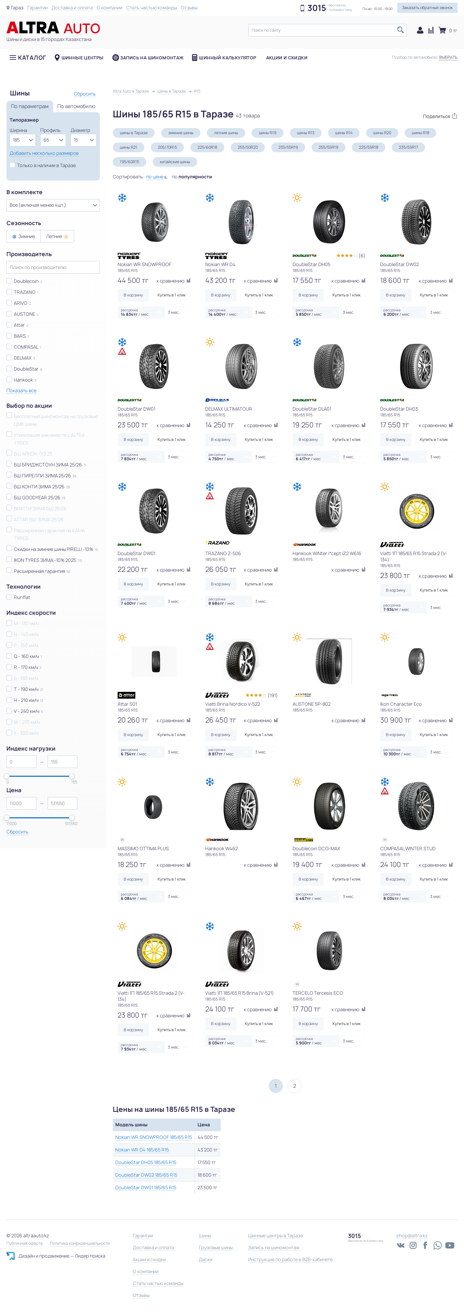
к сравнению (173, 281)
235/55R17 (408, 147)
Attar (19, 325)
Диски (205, 1259)
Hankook (23, 380)
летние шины (226, 132)
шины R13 (305, 132)
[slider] (7, 776)
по (192, 177)
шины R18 (420, 132)
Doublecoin (26, 281)
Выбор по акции (29, 405)
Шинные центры (83, 58)
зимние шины (180, 132)
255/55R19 (328, 147)
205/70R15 (167, 147)
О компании (109, 8)
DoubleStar (26, 369)
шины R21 (128, 147)
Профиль (50, 130)
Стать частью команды (151, 8)
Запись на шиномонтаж (152, 58)
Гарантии (37, 8)
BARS (20, 336)
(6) (362, 256)
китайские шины (175, 161)
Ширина (18, 130)
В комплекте (24, 192)
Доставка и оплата (72, 8)
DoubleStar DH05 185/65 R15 (145, 1162)
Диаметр (80, 130)
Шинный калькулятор (227, 58)
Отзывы (189, 8)
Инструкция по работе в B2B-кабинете (290, 1259)
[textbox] (327, 30)
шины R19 (267, 132)
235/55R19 (288, 147)
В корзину (133, 295)
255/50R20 (248, 147)
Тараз (17, 8)
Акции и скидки (286, 58)
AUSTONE (24, 314)
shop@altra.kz (412, 1235)
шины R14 (344, 132)
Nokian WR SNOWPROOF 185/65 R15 (153, 1137)
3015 (316, 8)
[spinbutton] (21, 761)
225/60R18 (207, 147)
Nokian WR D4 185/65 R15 (142, 1150)
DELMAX (23, 358)
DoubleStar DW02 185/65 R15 (146, 1175)
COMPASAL (26, 347)
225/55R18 (368, 147)
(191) (273, 695)
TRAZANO (24, 292)
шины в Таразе (134, 132)
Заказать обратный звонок (427, 7)
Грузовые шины (216, 1247)
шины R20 (382, 132)
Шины (205, 1235)
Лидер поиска (90, 1256)
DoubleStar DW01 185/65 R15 (145, 1187)
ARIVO (20, 303)
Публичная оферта (24, 1243)
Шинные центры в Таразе (275, 1235)
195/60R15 (129, 161)
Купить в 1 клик (172, 295)
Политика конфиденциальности (80, 1243)
